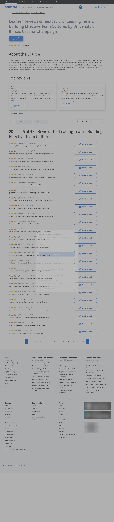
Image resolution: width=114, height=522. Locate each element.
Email (41, 244)
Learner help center (57, 283)
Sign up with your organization (48, 280)
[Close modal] (75, 233)
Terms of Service (48, 288)
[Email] (57, 248)
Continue (57, 254)
